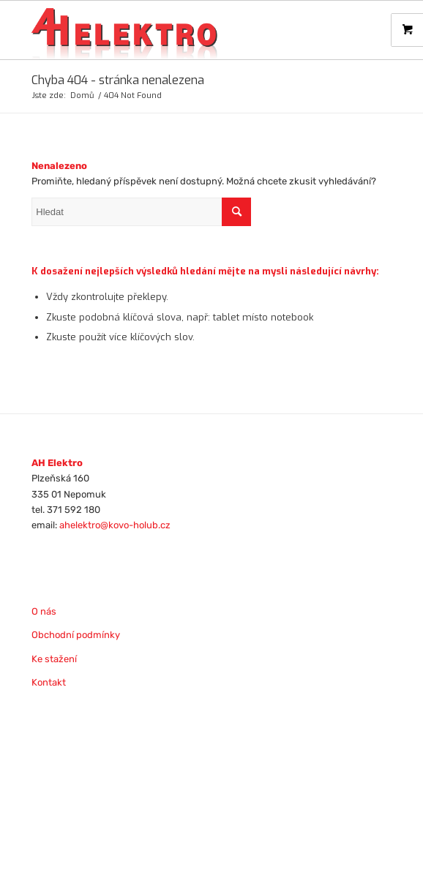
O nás (43, 611)
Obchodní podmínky (75, 634)
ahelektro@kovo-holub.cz (115, 525)
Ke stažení (54, 658)
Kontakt (48, 682)
